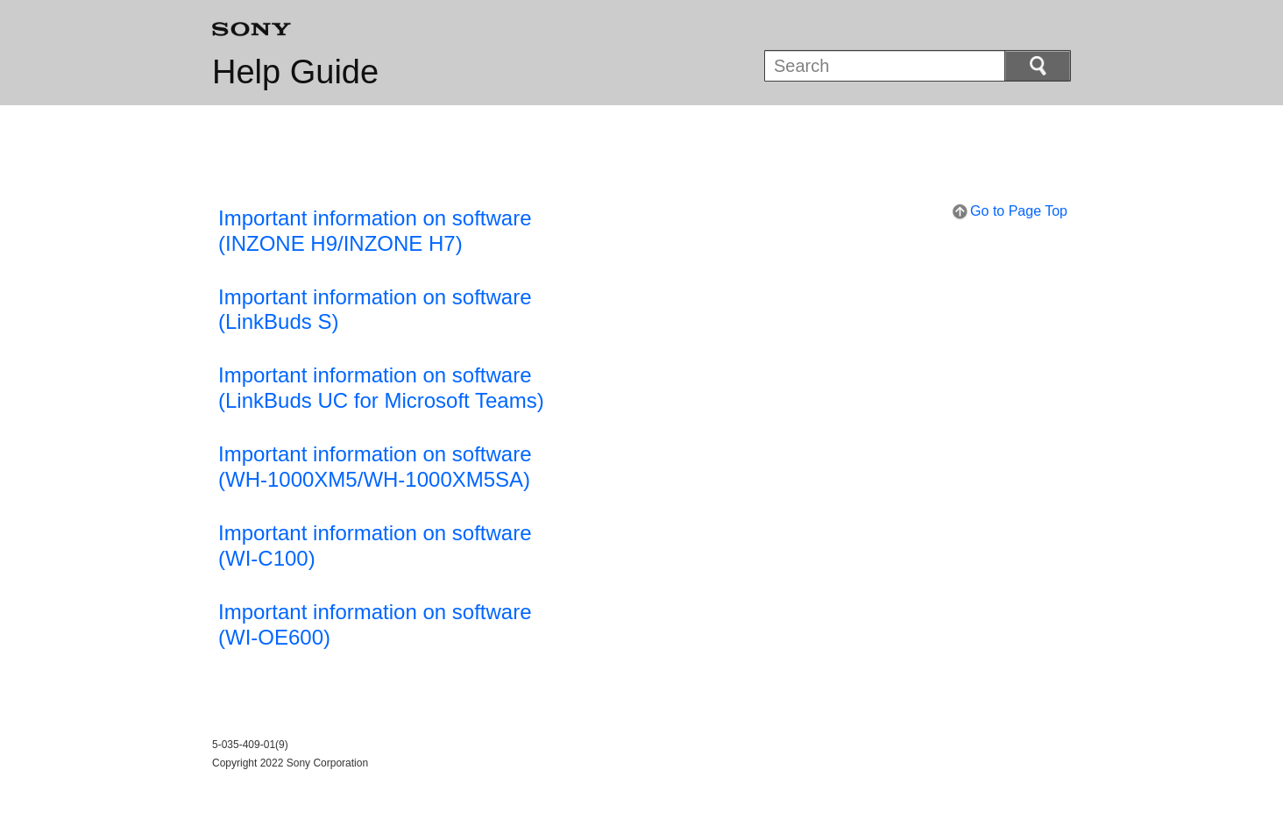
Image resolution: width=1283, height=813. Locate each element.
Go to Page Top (1018, 210)
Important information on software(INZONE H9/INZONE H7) (375, 230)
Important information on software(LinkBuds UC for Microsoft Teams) (381, 387)
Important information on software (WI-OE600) (375, 624)
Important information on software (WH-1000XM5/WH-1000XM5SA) (375, 466)
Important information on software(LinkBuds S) (375, 309)
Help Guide (295, 72)
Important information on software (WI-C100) (375, 545)
